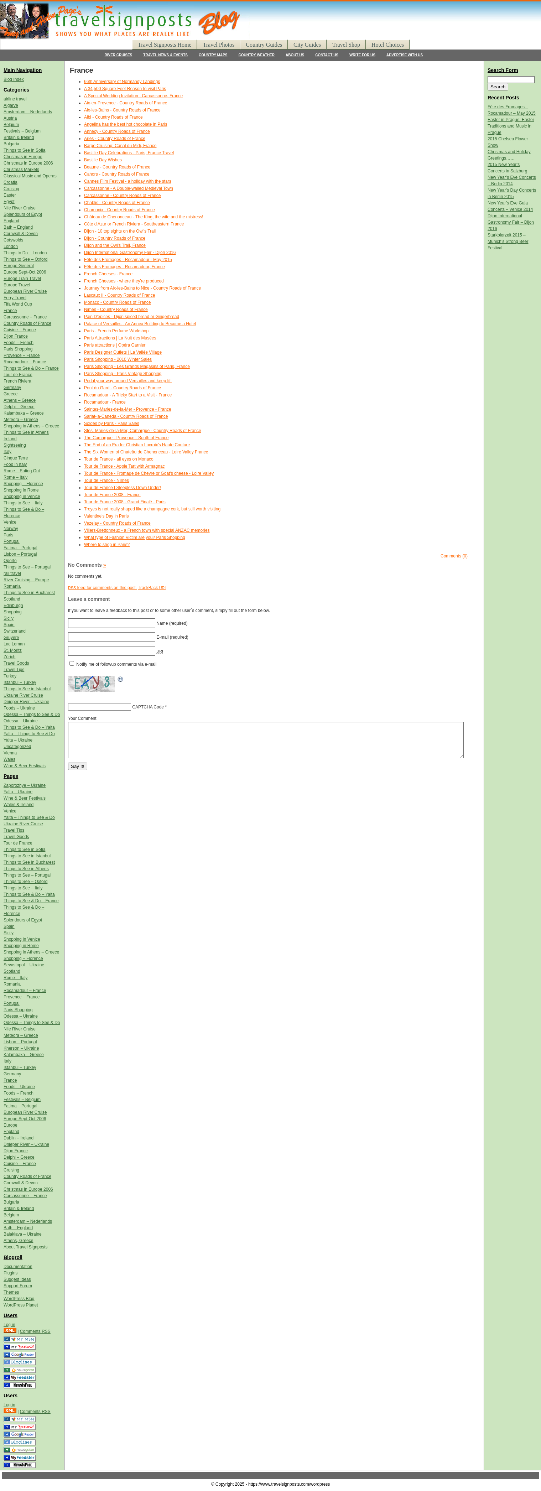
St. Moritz (13, 650)
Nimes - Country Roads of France (116, 309)
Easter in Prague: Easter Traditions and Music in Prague (511, 126)
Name (162, 623)
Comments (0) (454, 556)
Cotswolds (13, 240)
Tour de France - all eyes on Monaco (119, 459)
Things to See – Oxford (25, 259)
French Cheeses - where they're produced (124, 281)
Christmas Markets (21, 169)
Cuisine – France (20, 329)
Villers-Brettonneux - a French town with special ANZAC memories (147, 530)
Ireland (10, 438)
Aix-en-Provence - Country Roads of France (125, 102)
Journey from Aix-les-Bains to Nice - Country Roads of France (142, 288)
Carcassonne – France (25, 317)
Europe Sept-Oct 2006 (25, 272)
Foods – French (18, 342)
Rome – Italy (15, 477)
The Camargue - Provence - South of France (126, 437)
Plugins (10, 1273)
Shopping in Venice (22, 496)
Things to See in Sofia (24, 150)
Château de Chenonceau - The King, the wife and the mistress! (143, 216)
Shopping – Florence (23, 483)
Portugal (12, 541)
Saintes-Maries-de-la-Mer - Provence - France (127, 409)
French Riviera (17, 381)
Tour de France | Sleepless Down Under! (122, 487)
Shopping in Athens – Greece (31, 426)
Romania (12, 586)
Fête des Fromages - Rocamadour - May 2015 (128, 259)
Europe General (19, 265)
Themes (11, 1292)
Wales (9, 759)
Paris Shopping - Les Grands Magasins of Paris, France (137, 366)
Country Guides (264, 45)
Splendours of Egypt (23, 214)
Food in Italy (15, 464)
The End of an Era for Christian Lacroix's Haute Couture (137, 444)
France (10, 310)
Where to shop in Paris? (107, 544)
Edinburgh (13, 605)
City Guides (307, 45)
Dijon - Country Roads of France (114, 238)
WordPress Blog (19, 1298)
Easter (10, 195)
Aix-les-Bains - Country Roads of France (122, 110)
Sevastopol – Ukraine (24, 964)
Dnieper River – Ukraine (26, 701)
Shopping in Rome (21, 490)
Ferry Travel (15, 297)
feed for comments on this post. (102, 587)
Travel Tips (14, 669)
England (11, 220)
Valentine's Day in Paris (106, 516)
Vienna (10, 752)
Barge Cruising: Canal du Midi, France (120, 145)
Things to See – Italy (23, 502)
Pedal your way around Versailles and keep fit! (128, 380)
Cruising (11, 188)
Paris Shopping (18, 349)
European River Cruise (25, 291)
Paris (8, 534)
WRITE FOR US (362, 55)
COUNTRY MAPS (213, 55)
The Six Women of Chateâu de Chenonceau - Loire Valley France (146, 452)
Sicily (9, 618)
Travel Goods (16, 663)
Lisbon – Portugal (20, 554)
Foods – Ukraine (19, 708)
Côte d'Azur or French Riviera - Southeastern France (134, 224)
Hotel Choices (387, 45)
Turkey (10, 676)
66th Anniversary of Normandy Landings (122, 81)
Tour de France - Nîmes (106, 480)
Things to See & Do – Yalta (29, 727)
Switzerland (15, 631)
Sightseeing (15, 445)
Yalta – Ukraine (18, 740)
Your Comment (82, 718)
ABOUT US (295, 55)
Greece (10, 393)
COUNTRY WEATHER (257, 55)
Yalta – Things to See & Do (29, 733)
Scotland (12, 599)
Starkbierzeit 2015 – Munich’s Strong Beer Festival (508, 241)
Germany (12, 387)
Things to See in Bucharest (29, 592)
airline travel (15, 99)
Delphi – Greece (19, 406)
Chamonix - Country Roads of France (119, 209)
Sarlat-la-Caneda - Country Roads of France (126, 416)
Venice (10, 522)
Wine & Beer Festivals (25, 765)
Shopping (13, 611)
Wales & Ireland (18, 804)
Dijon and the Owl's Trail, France (115, 245)
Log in (9, 1324)
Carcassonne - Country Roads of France (122, 195)
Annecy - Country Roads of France (117, 131)
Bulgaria (11, 143)
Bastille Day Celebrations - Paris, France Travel (129, 152)
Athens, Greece (18, 1240)
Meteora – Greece (21, 419)
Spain (9, 624)
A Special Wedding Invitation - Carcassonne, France (133, 95)
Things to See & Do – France (31, 368)
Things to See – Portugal (27, 567)
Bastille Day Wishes (103, 159)
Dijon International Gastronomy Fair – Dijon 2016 (511, 222)
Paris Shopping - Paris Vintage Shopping (122, 373)
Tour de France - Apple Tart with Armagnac (124, 466)
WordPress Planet (21, 1305)
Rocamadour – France (25, 361)
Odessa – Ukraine (21, 720)
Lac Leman (14, 643)
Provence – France (22, 355)
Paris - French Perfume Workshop (116, 330)
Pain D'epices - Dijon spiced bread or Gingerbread (131, 316)
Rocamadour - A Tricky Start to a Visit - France (128, 395)
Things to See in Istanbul (27, 688)
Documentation (18, 1266)
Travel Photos (218, 45)
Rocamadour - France (105, 402)
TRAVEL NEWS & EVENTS (165, 55)
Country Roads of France (27, 323)
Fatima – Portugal (20, 547)
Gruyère (11, 637)
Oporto (10, 560)
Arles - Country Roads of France (114, 138)
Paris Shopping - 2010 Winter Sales (118, 359)
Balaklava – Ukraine (23, 1234)
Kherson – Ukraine (21, 1048)
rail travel (12, 573)
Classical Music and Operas (30, 175)
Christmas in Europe (23, 156)
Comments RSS (35, 1331)
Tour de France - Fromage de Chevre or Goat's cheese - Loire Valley (149, 473)
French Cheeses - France (108, 273)
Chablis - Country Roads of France (117, 202)
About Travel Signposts (25, 1247)
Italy (7, 451)
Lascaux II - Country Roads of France (119, 295)
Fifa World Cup (18, 304)
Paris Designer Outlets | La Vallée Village (123, 352)
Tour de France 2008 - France (112, 494)
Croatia (10, 182)
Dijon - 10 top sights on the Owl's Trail (120, 231)
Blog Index (14, 79)
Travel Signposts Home (165, 45)
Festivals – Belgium (22, 131)
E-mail (162, 637)
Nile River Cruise (20, 208)
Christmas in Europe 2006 (28, 163)
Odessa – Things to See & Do (32, 714)
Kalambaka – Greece (24, 413)
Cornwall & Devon (21, 233)
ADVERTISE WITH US (404, 55)
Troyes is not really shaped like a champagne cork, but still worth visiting (152, 508)
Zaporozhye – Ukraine (25, 785)
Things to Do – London (25, 252)
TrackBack (152, 587)
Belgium (11, 124)
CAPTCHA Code (148, 707)
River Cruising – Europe (26, 579)
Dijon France (16, 336)
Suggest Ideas (17, 1279)
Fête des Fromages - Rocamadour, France (124, 266)
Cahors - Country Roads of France (116, 174)
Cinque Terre (16, 458)
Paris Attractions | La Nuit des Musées (120, 338)
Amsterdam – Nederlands (28, 111)
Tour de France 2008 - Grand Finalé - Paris (125, 501)
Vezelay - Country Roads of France (117, 523)
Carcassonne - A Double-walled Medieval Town (128, 188)
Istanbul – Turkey (20, 682)
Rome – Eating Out (22, 470)
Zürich (9, 656)
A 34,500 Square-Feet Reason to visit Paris (125, 88)
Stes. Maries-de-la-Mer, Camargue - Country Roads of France (142, 430)
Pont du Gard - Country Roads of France (122, 387)
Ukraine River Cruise (23, 695)
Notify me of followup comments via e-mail (116, 664)
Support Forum (18, 1285)
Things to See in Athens (26, 432)
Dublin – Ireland (18, 1138)
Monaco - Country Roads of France (117, 302)
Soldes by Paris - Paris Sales (111, 423)
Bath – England (18, 227)
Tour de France (18, 374)
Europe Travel (17, 284)
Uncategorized (17, 746)
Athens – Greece (20, 400)
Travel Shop (346, 45)
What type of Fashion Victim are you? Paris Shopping (134, 537)
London (11, 246)
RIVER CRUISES (118, 55)
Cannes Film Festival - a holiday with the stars (127, 181)
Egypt (9, 201)
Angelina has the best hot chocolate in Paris (125, 124)
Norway (11, 528)
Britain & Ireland (19, 137)
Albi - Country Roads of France (113, 117)
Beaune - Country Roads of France (117, 167)
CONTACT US (326, 55)
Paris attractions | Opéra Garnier (115, 345)
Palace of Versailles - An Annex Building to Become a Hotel (140, 323)
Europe (10, 1125)
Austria (10, 118)
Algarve (11, 105)
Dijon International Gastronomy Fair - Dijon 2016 (130, 252)
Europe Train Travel (22, 278)
